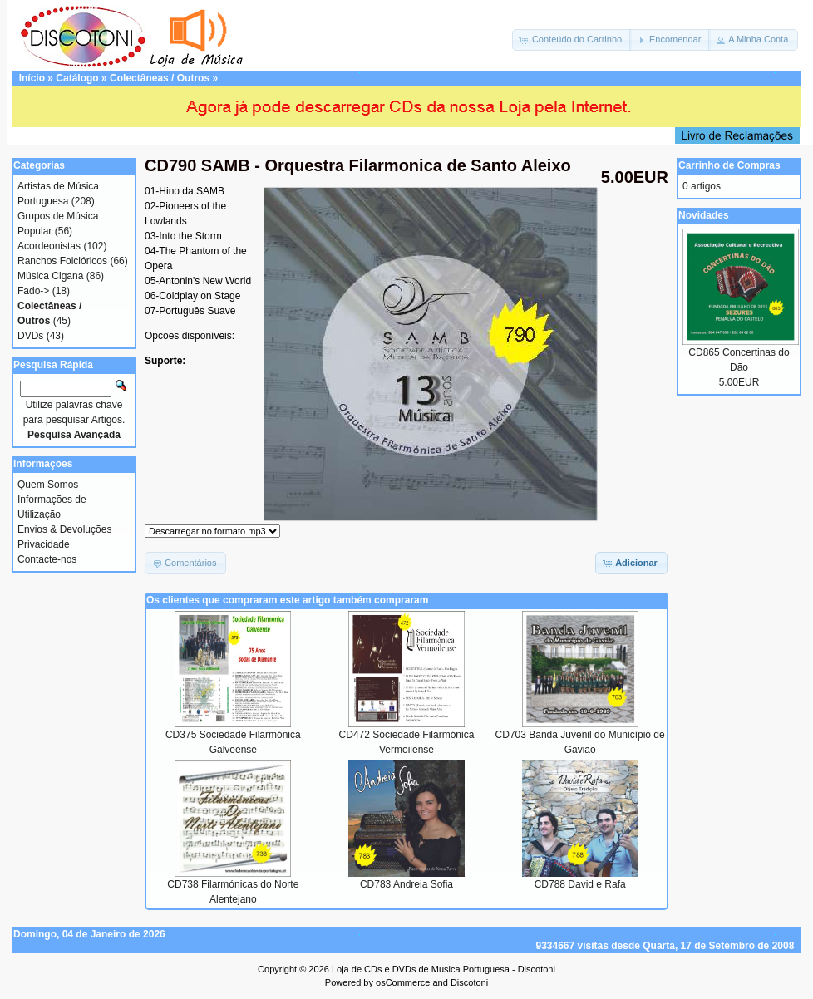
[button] (572, 40)
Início (32, 78)
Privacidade (43, 544)
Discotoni (469, 982)
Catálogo (77, 78)
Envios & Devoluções (64, 529)
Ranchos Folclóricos (62, 261)
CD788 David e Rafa (580, 884)
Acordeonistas (49, 246)
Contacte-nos (46, 559)
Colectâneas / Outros (159, 78)
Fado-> (33, 291)
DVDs (30, 336)
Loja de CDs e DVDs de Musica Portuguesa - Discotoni (443, 969)
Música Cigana (50, 276)
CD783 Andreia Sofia (406, 884)
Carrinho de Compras (729, 165)
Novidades (703, 215)
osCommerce (403, 982)
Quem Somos (47, 484)
